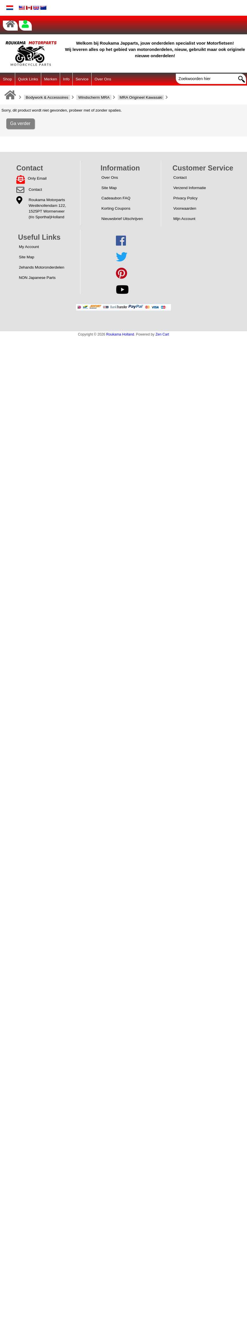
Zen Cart (162, 334)
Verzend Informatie (189, 188)
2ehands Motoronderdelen (41, 267)
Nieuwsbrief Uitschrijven (122, 219)
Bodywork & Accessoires (47, 97)
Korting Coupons (115, 208)
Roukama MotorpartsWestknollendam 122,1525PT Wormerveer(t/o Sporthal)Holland (47, 208)
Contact (35, 189)
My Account (29, 247)
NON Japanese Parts (37, 277)
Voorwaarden (184, 208)
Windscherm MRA (94, 97)
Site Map (109, 188)
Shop (7, 79)
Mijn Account (184, 219)
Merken (50, 79)
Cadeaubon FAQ (115, 198)
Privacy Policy (185, 198)
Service (82, 79)
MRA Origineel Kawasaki (141, 97)
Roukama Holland (120, 334)
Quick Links (28, 79)
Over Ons (102, 79)
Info (66, 79)
